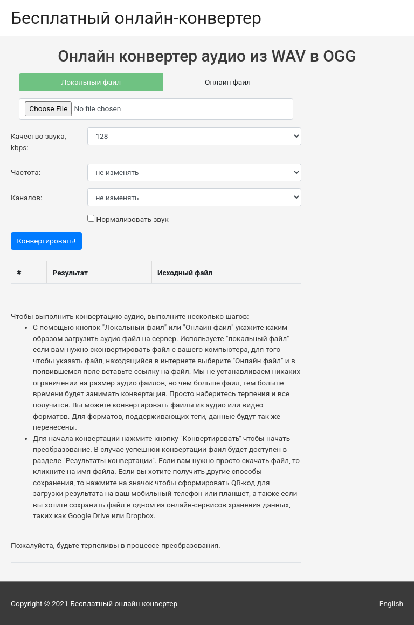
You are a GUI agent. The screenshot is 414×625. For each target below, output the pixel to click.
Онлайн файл (228, 82)
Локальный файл (91, 82)
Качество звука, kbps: (38, 142)
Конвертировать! (46, 240)
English (391, 603)
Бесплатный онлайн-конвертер (136, 18)
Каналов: (26, 197)
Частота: (25, 172)
